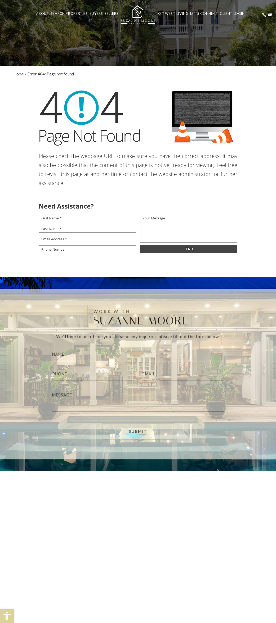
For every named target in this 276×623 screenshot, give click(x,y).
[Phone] (89, 374)
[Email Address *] (87, 239)
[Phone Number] (87, 249)
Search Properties (69, 13)
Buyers (96, 13)
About (42, 13)
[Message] (138, 401)
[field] (189, 249)
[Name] (138, 352)
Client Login (232, 13)
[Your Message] (189, 228)
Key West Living (173, 13)
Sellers (112, 13)
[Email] (186, 374)
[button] (7, 616)
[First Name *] (87, 218)
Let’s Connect (204, 13)
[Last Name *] (87, 229)
